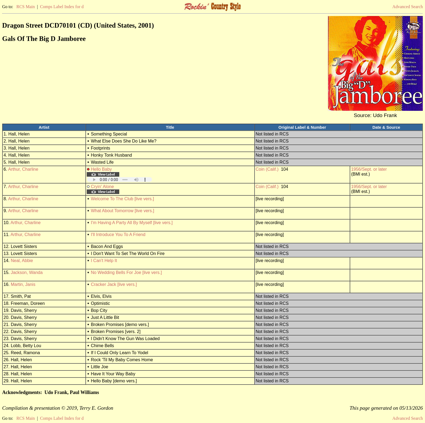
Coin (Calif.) (267, 169)
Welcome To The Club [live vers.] (122, 198)
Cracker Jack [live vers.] (114, 284)
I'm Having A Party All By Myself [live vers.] (132, 222)
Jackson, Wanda (27, 272)
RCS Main (25, 6)
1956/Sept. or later (369, 169)
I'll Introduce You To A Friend (118, 234)
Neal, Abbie (22, 260)
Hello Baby (101, 169)
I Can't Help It (104, 260)
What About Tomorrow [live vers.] (122, 210)
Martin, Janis (23, 284)
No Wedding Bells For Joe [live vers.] (126, 272)
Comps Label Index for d (62, 6)
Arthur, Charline (23, 169)
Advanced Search (407, 6)
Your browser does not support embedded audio (119, 179)
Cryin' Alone (102, 186)
